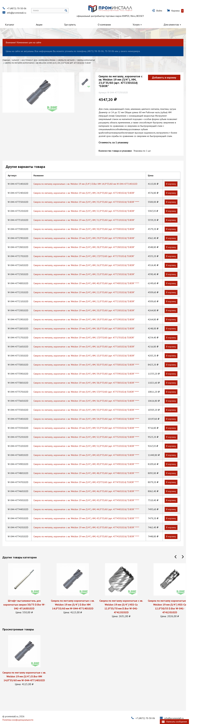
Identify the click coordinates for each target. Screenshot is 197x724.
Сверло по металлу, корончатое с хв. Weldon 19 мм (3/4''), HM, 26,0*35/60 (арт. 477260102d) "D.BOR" (86, 259)
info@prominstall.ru (18, 12)
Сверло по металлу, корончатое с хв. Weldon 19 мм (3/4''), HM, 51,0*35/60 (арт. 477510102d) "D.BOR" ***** (89, 439)
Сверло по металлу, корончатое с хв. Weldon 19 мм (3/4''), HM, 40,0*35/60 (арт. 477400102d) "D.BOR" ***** (89, 277)
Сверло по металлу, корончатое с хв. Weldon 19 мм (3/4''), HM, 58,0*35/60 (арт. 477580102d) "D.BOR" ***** (89, 376)
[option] (26, 582)
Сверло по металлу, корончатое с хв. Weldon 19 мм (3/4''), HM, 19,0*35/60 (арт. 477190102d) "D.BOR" (86, 313)
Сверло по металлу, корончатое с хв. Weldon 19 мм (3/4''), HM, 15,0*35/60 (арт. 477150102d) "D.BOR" (86, 349)
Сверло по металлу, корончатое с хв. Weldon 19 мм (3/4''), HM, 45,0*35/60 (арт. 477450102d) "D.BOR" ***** (89, 494)
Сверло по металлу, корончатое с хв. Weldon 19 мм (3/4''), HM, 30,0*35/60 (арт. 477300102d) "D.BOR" (86, 222)
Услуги (145, 24)
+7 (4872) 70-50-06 (18, 8)
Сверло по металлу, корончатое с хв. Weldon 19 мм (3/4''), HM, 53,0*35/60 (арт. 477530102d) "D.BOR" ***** (89, 421)
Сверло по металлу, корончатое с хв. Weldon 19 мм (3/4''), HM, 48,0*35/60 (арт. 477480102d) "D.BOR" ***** (89, 467)
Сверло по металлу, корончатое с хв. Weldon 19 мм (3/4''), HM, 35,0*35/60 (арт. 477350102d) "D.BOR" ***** (89, 195)
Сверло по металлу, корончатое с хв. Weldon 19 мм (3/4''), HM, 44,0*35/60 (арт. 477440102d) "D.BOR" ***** (89, 503)
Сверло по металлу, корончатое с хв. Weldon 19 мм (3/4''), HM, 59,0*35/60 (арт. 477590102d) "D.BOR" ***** (89, 367)
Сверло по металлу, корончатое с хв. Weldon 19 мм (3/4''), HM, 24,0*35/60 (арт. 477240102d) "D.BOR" (86, 186)
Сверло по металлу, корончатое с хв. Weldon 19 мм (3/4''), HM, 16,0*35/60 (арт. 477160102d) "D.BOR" (86, 340)
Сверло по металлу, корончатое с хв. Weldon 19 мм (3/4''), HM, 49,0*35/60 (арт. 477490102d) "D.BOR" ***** (89, 458)
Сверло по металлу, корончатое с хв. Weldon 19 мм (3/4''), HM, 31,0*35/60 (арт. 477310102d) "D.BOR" (86, 213)
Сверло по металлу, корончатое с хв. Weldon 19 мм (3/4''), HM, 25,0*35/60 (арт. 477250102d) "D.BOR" (86, 268)
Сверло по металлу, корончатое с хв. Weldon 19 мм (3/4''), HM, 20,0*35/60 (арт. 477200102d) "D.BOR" (86, 304)
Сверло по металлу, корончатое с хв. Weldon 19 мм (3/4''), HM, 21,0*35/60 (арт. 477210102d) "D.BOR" (86, 295)
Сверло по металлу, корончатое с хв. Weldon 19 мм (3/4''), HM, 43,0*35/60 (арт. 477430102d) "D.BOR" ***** (89, 512)
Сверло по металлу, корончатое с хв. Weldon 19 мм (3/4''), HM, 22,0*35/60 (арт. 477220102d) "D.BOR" (86, 286)
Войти (169, 10)
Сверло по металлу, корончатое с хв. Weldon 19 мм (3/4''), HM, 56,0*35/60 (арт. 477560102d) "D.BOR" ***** (89, 394)
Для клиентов (182, 24)
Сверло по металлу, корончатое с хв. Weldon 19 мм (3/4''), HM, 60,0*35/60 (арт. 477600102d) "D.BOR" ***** (89, 448)
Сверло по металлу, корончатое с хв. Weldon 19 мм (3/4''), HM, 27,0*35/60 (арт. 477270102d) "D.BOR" (86, 250)
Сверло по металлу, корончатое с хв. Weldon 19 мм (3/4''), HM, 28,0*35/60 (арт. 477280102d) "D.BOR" (86, 241)
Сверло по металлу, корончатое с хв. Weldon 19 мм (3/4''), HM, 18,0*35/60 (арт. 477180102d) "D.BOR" (86, 322)
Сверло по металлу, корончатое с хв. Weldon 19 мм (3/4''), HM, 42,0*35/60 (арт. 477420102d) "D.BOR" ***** (89, 521)
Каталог (9, 24)
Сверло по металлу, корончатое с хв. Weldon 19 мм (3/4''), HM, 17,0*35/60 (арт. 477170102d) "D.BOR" (86, 331)
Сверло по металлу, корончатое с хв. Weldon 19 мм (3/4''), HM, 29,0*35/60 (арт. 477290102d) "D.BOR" (86, 232)
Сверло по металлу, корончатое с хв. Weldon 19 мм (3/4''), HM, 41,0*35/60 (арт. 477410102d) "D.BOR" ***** (89, 530)
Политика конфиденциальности (19, 713)
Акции (41, 24)
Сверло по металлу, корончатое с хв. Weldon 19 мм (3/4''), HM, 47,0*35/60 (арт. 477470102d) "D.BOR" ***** (88, 476)
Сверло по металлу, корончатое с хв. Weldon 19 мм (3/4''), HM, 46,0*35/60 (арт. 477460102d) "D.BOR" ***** (89, 485)
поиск (37, 10)
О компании (110, 24)
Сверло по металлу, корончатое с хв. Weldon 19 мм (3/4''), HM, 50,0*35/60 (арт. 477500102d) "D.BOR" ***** (89, 358)
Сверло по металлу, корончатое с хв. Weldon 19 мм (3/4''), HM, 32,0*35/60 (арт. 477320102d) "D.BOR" (86, 204)
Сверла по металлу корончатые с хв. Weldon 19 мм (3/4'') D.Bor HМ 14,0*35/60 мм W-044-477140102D (88, 177)
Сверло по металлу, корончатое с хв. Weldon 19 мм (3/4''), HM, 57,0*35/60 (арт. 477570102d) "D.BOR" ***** (88, 385)
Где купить (74, 24)
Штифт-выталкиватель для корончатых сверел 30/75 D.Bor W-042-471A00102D (26, 598)
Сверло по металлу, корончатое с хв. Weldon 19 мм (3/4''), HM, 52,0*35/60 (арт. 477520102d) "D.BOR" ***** (89, 430)
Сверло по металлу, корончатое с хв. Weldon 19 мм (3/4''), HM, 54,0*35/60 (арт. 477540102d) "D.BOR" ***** (89, 412)
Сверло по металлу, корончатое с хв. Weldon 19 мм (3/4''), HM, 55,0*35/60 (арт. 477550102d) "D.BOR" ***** (89, 403)
